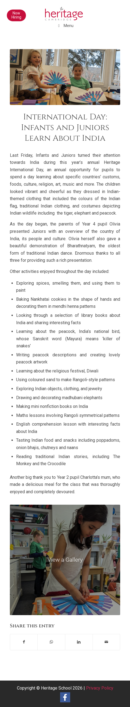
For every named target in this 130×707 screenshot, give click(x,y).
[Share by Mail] (106, 642)
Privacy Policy (99, 688)
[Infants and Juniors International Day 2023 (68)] (65, 560)
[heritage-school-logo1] (54, 11)
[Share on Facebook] (24, 642)
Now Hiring (16, 15)
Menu (65, 25)
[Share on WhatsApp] (51, 642)
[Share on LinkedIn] (79, 642)
